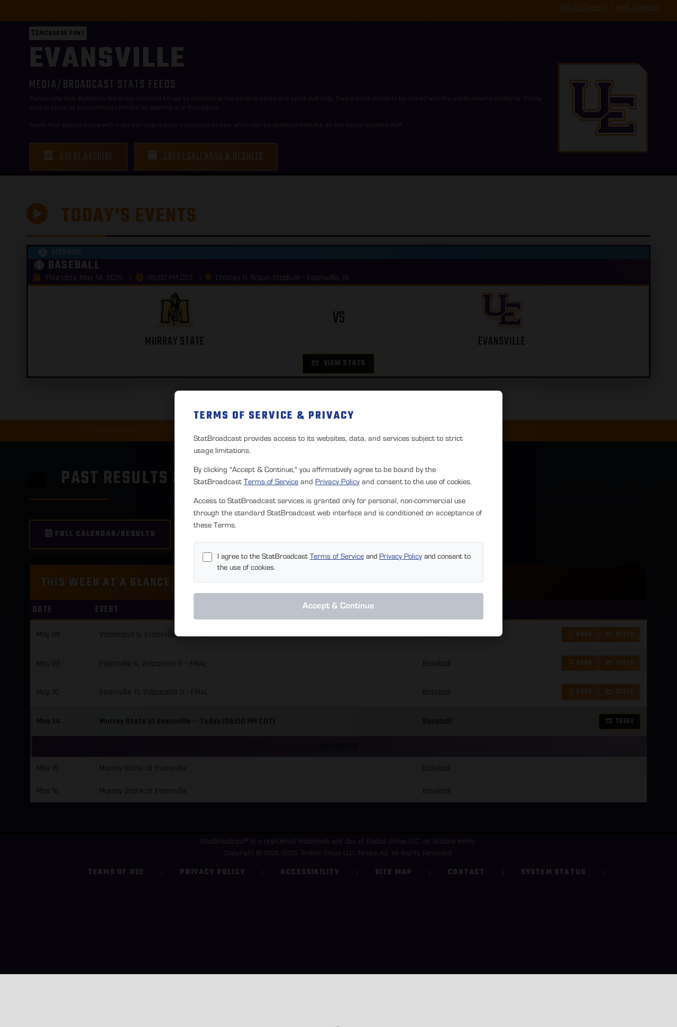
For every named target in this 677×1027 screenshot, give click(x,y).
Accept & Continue (338, 606)
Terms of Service (271, 482)
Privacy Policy (337, 482)
